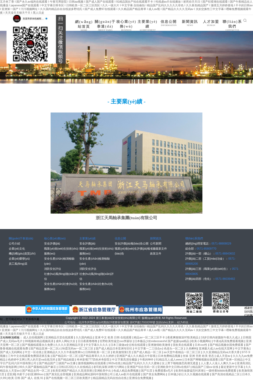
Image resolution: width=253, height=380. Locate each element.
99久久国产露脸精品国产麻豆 (38, 366)
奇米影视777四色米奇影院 (93, 359)
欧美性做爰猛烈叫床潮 (190, 370)
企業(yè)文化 (17, 248)
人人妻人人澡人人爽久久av (218, 363)
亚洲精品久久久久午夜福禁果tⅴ (64, 352)
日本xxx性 (201, 344)
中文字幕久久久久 (97, 344)
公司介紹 (14, 243)
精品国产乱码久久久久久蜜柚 (141, 363)
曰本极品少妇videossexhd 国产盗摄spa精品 (162, 341)
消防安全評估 (52, 268)
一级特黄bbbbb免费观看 (221, 370)
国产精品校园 (66, 359)
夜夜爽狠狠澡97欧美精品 (183, 337)
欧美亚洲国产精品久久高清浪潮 (73, 370)
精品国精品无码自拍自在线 (110, 377)
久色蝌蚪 (191, 348)
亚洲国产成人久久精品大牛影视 (136, 355)
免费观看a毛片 (164, 370)
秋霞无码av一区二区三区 (78, 348)
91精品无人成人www (169, 359)
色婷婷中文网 (16, 359)
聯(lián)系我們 (232, 25)
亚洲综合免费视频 (140, 377)
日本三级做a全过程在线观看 (128, 344)
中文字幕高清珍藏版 (125, 359)
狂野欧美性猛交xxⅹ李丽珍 (116, 341)
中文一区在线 (33, 352)
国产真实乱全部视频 (59, 374)
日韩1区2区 (65, 366)
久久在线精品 (83, 366)
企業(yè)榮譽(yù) (19, 258)
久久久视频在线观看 (197, 374)
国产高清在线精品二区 (226, 374)
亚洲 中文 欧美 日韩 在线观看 (113, 337)
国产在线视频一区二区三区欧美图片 (68, 377)
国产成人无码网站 (11, 352)
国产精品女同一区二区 (36, 370)
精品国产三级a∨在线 (205, 366)
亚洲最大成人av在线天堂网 (216, 348)
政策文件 (155, 253)
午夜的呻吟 (147, 359)
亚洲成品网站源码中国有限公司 (93, 374)
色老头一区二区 (174, 348)
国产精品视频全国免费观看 (227, 344)
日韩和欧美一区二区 (98, 352)
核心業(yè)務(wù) (126, 25)
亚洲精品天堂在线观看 (59, 337)
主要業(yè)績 (147, 25)
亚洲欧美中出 (103, 370)
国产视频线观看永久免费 (38, 344)
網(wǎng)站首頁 (84, 26)
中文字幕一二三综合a (148, 348)
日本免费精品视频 (169, 355)
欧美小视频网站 (201, 341)
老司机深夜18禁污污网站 (109, 366)
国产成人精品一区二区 (148, 352)
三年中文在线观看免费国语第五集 (29, 355)
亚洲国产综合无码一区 (141, 366)
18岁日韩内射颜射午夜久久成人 (221, 337)
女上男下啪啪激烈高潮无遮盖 (180, 363)
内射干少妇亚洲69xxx (30, 374)
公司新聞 (155, 243)
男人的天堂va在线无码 (41, 359)
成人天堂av (223, 355)
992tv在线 (115, 363)
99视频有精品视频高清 (39, 341)
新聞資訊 (190, 23)
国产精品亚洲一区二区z (45, 348)
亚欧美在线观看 (183, 344)
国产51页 (147, 370)
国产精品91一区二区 (65, 355)
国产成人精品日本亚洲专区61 (114, 348)
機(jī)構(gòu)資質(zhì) (22, 253)
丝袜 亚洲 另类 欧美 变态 (199, 355)
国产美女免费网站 (154, 374)
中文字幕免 (242, 348)
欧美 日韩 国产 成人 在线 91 (26, 377)
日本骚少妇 (175, 374)
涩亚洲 (11, 374)
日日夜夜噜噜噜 (88, 341)
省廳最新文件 (158, 248)
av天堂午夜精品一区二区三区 (182, 352)
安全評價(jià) (52, 243)
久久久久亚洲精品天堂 (69, 344)
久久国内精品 (84, 337)
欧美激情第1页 (122, 352)
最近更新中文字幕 (232, 366)
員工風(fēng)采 (18, 263)
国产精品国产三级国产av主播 (57, 363)
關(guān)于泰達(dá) (105, 25)
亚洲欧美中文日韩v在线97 (174, 366)
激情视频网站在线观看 (92, 363)
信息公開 (168, 23)
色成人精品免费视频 (126, 370)
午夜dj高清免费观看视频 (228, 341)
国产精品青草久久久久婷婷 (97, 355)
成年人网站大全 (66, 341)
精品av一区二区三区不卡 (150, 337)
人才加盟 (211, 23)
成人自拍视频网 (33, 337)
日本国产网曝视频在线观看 (201, 359)
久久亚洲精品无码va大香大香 (221, 352)
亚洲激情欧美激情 (159, 344)
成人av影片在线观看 (128, 374)
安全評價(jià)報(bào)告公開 (131, 243)
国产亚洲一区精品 (232, 359)
